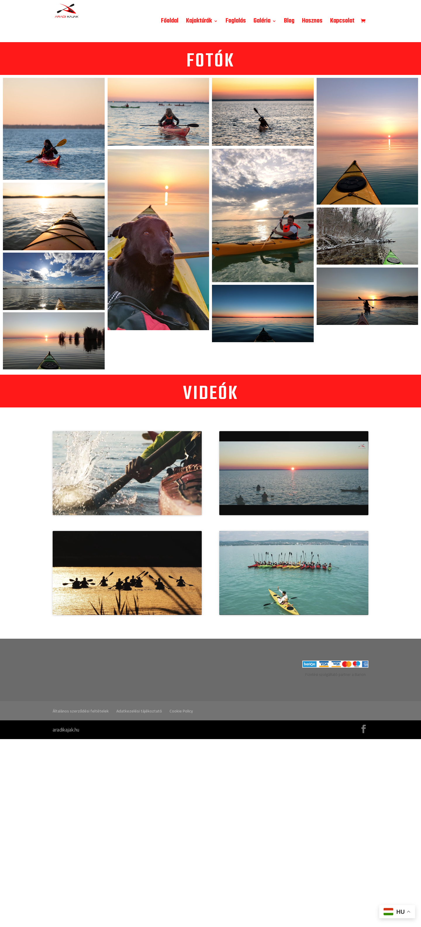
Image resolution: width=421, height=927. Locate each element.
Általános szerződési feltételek (81, 899)
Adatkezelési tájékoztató (139, 899)
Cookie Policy (181, 899)
